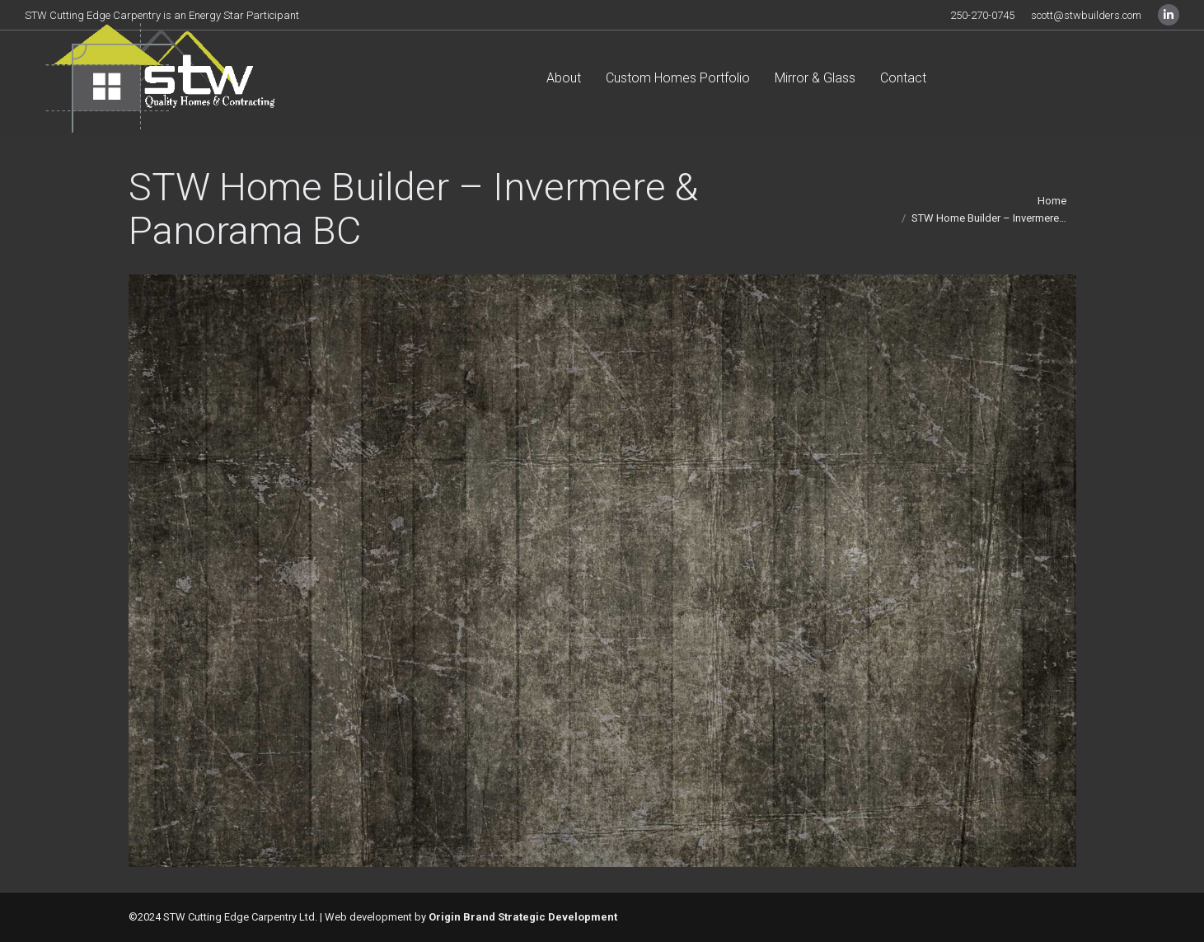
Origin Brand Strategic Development (523, 917)
